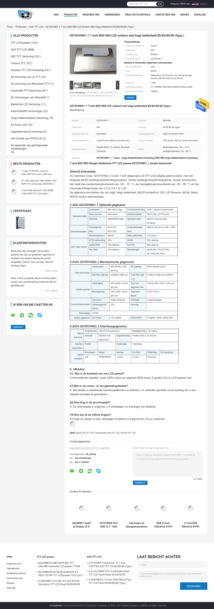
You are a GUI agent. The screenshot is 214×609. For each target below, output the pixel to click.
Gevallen (199, 14)
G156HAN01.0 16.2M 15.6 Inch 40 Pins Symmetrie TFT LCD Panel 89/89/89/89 (59, 583)
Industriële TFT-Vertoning (26, 90)
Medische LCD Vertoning (25, 104)
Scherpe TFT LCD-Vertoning (27, 70)
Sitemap (11, 587)
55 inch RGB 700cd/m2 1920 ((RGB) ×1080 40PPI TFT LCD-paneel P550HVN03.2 (37, 193)
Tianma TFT (18, 63)
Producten (70, 14)
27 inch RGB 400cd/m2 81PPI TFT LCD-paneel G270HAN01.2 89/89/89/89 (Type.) (190, 525)
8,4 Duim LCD (19, 124)
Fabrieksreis (112, 14)
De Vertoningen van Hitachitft (28, 97)
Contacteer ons (165, 14)
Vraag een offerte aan (180, 4)
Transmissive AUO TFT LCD (107, 433)
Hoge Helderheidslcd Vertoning (29, 118)
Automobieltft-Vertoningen (26, 111)
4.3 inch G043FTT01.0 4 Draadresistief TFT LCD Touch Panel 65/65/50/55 (109, 573)
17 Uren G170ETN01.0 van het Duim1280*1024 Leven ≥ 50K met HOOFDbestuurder (36, 174)
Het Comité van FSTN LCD (26, 138)
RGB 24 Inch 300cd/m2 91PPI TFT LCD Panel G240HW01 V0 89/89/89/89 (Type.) (163, 525)
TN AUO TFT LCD (128, 433)
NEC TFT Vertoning (22, 56)
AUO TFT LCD (36, 27)
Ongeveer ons (90, 14)
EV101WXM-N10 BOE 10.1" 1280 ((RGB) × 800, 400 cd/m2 (108, 525)
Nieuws (184, 14)
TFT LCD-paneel (20, 42)
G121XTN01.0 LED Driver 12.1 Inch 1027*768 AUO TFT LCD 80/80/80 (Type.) (110, 565)
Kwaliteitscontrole (137, 14)
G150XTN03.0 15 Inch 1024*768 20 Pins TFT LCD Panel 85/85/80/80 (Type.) (110, 581)
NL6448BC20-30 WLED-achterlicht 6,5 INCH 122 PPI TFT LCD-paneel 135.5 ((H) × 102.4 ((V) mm (60, 574)
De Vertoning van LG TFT (25, 77)
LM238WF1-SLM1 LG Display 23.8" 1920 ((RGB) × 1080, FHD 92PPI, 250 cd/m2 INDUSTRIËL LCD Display (81, 525)
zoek (160, 4)
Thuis (9, 27)
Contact (130, 97)
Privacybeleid (56, 605)
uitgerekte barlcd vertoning (27, 131)
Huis (56, 14)
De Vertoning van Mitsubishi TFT (30, 83)
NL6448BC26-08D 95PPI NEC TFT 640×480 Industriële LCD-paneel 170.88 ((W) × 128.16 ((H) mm (59, 565)
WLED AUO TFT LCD (85, 433)
